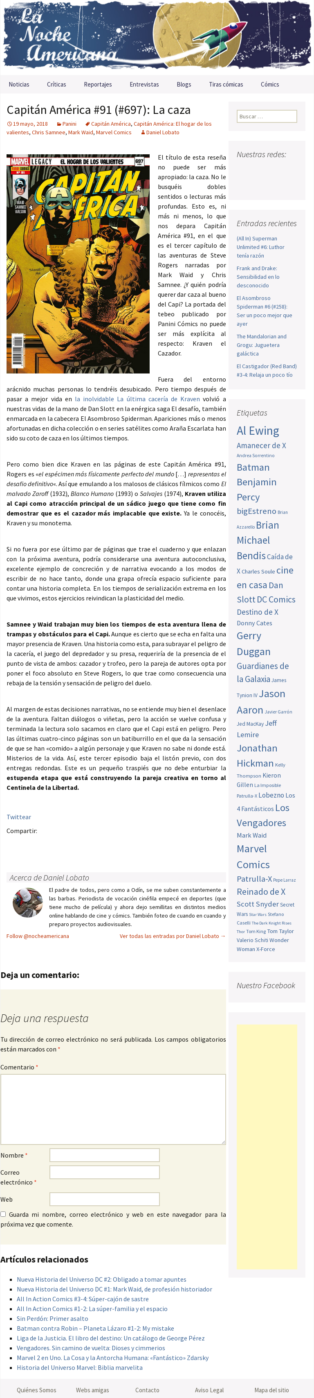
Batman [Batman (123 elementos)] (253, 467)
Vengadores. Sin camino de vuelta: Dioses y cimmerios (91, 1348)
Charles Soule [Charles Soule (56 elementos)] (258, 571)
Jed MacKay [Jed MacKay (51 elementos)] (250, 723)
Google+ (47, 845)
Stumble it (143, 845)
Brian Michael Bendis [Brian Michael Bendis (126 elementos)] (258, 540)
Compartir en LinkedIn (111, 845)
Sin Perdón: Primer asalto (52, 1318)
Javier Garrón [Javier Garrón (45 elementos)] (278, 712)
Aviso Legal (209, 1390)
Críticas (56, 84)
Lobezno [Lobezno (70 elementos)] (271, 795)
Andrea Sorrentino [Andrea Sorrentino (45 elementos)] (256, 455)
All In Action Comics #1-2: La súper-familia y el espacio (92, 1309)
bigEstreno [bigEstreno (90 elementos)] (256, 511)
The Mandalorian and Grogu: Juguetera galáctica (262, 345)
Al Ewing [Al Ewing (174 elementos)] (258, 430)
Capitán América (111, 123)
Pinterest (63, 845)
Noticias (19, 84)
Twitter (31, 845)
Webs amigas (92, 1390)
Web (6, 1199)
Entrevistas (144, 84)
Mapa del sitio (271, 1390)
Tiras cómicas (226, 84)
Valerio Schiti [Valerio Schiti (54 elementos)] (252, 940)
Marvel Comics (114, 132)
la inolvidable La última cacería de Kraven (137, 399)
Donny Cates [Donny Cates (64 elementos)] (254, 623)
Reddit (127, 845)
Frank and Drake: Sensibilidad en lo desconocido (258, 276)
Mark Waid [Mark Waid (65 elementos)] (252, 835)
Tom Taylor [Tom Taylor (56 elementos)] (280, 931)
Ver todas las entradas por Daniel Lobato (173, 936)
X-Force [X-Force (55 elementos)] (265, 949)
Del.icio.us (175, 845)
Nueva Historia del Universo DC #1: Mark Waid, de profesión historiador (114, 1289)
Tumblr (79, 845)
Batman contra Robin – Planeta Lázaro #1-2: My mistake (95, 1328)
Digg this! (159, 845)
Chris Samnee (48, 132)
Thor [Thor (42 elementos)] (241, 931)
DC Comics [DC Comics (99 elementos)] (276, 599)
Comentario (19, 1067)
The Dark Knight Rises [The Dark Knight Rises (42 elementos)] (272, 923)
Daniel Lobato (162, 132)
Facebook (15, 845)
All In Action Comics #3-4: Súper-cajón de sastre (83, 1299)
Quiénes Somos (36, 1390)
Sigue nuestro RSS (276, 185)
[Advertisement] (267, 1147)
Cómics (270, 84)
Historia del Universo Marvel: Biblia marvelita (80, 1367)
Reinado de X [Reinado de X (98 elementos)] (261, 891)
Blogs (184, 84)
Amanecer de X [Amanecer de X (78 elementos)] (261, 445)
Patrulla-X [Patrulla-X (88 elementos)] (254, 878)
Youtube (275, 170)
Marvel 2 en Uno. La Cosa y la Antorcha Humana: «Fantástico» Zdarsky (113, 1358)
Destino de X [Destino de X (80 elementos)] (257, 612)
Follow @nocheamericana (38, 936)
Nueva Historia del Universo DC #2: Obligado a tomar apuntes (101, 1279)
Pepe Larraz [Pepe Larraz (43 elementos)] (284, 880)
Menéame (95, 845)
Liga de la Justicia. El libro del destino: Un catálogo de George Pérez (111, 1338)
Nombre (14, 1155)
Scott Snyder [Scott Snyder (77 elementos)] (258, 904)
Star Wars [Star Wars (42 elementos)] (258, 914)
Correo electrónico (18, 1177)
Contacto (147, 1390)
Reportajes (98, 84)
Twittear (19, 817)
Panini (69, 123)
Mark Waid (80, 132)
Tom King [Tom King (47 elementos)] (256, 931)
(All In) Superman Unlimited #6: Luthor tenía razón (261, 247)
